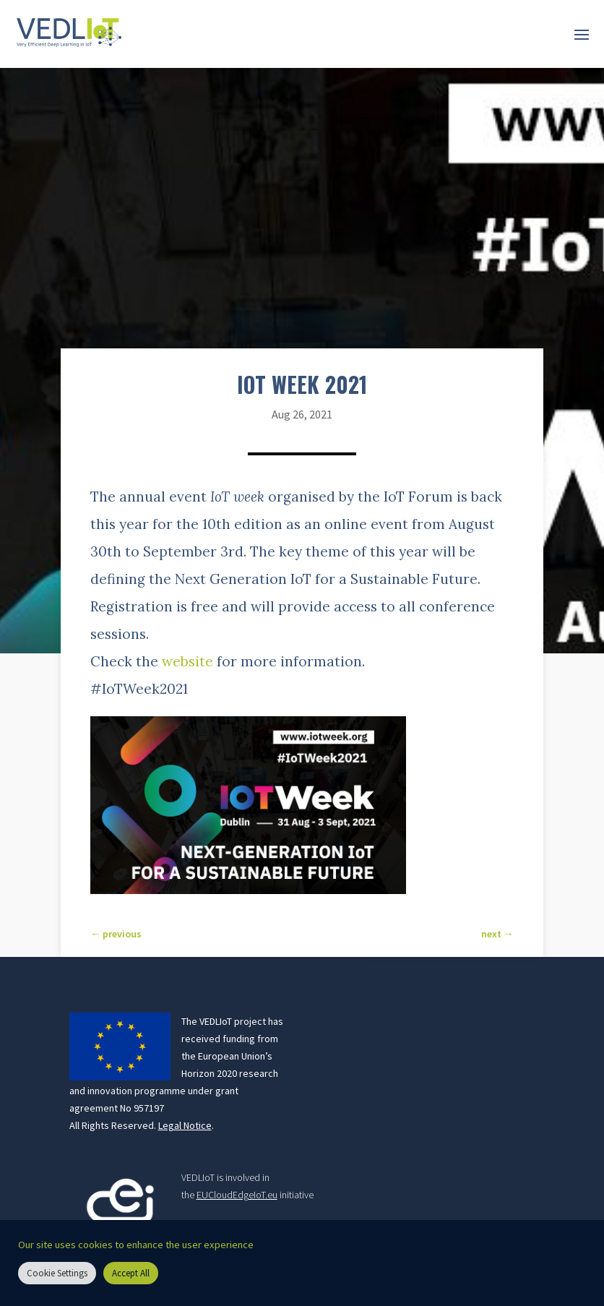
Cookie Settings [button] (57, 1273)
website (187, 661)
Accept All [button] (131, 1273)
